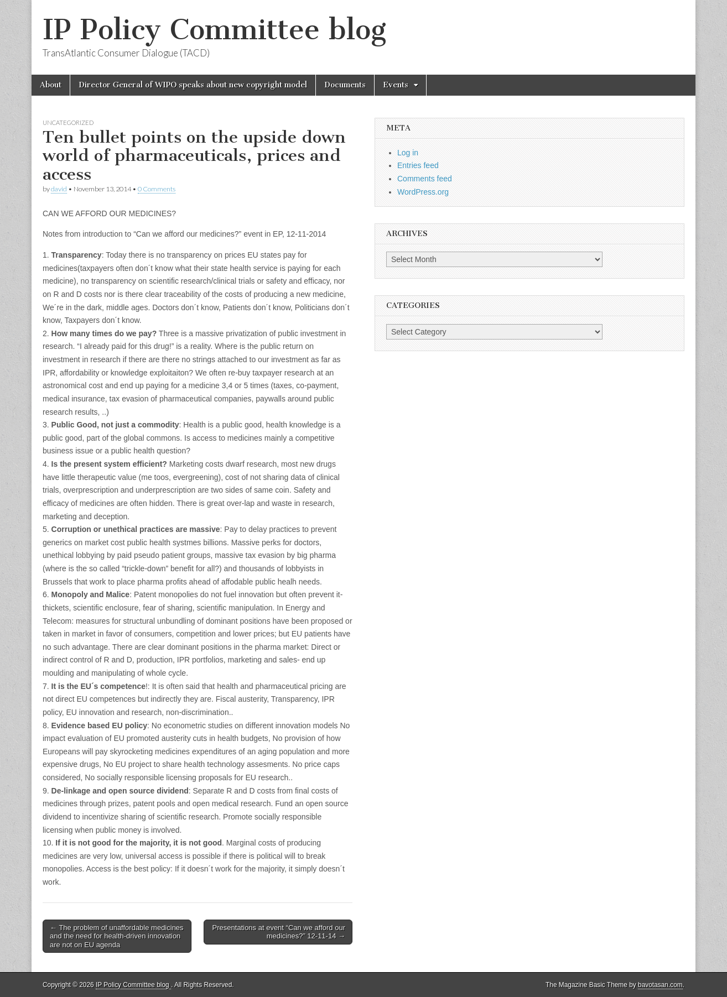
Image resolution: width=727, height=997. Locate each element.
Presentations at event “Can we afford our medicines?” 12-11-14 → (278, 932)
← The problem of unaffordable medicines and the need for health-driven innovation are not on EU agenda (117, 936)
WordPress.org (423, 191)
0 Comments (156, 189)
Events (395, 85)
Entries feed (418, 165)
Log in (407, 152)
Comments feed (424, 178)
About (50, 85)
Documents (345, 85)
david (59, 189)
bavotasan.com (660, 985)
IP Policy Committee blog (214, 29)
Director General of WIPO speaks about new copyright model (193, 85)
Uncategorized (68, 122)
